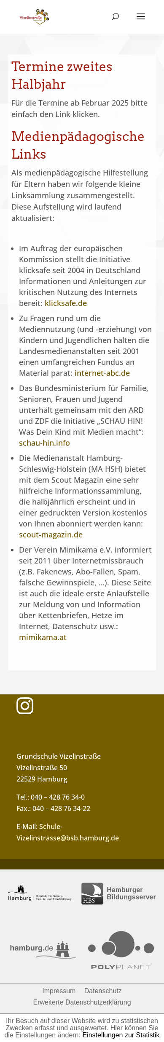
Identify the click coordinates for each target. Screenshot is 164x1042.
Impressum (58, 990)
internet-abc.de (102, 373)
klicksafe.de (66, 303)
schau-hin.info (44, 443)
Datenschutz (103, 990)
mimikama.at (43, 637)
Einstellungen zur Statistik (120, 1035)
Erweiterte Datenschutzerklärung (82, 1002)
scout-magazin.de (51, 534)
